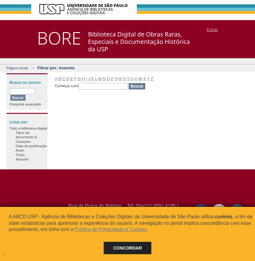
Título (20, 155)
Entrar (212, 29)
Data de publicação (31, 146)
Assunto (22, 159)
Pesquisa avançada (25, 104)
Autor (20, 150)
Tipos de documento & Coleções (26, 136)
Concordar (127, 248)
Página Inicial (17, 68)
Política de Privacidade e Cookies (111, 229)
